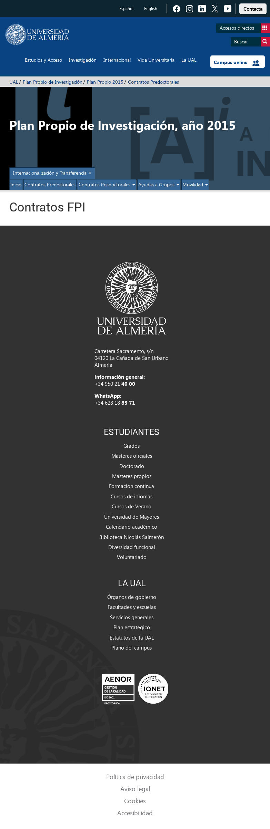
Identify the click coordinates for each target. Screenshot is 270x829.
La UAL (189, 59)
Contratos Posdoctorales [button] (107, 184)
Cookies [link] (135, 800)
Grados (131, 445)
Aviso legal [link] (135, 788)
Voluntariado (132, 556)
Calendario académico (131, 526)
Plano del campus (131, 647)
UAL (13, 82)
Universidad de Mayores (131, 516)
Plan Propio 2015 (105, 82)
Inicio (15, 184)
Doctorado (131, 466)
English (150, 8)
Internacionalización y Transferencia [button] (52, 172)
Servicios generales (131, 617)
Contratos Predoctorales (153, 82)
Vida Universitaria (156, 59)
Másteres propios (131, 476)
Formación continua (131, 486)
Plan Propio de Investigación (52, 82)
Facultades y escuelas (132, 606)
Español (126, 8)
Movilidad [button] (195, 184)
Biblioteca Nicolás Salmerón (131, 536)
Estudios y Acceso (43, 59)
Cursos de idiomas (131, 496)
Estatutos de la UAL (132, 637)
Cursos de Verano (131, 506)
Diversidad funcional (131, 546)
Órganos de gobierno (131, 596)
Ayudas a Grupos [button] (158, 184)
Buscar (252, 41)
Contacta (252, 9)
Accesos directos (245, 28)
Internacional (117, 59)
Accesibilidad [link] (135, 812)
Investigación (83, 59)
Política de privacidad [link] (135, 776)
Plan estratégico (131, 627)
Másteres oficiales (131, 455)
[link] (253, 7)
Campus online (237, 62)
